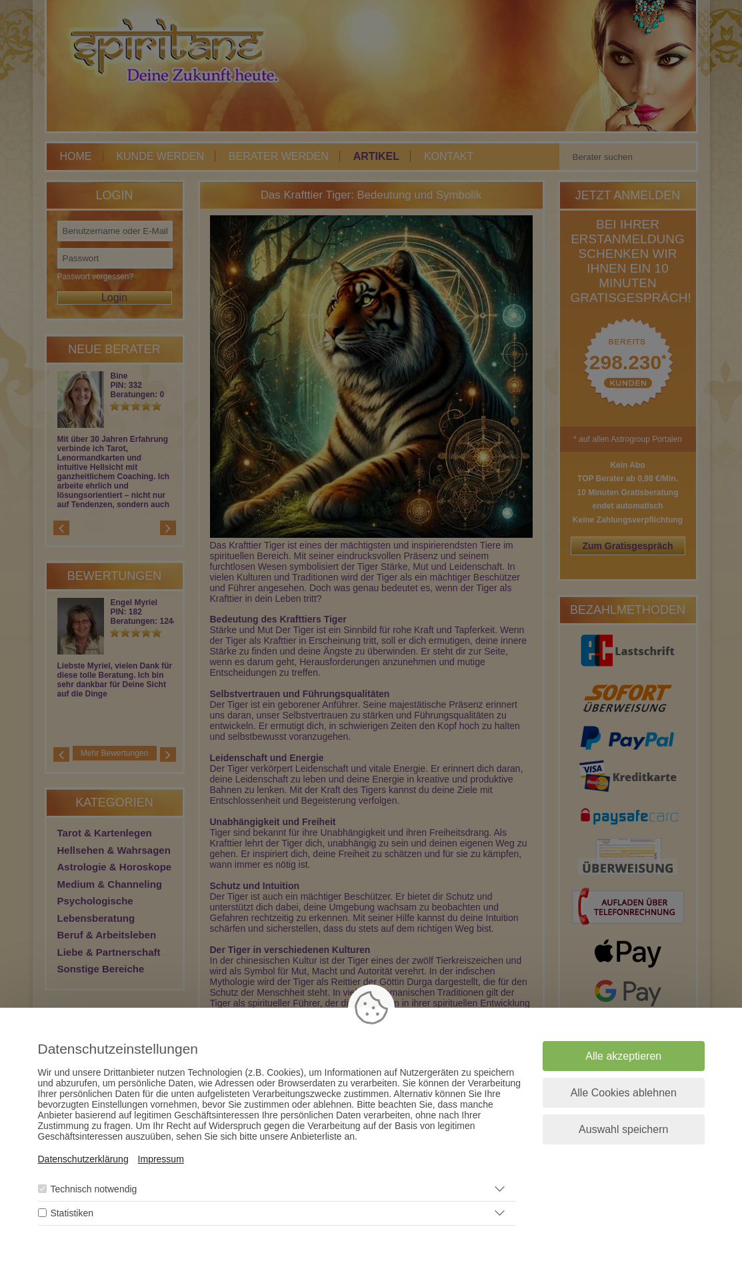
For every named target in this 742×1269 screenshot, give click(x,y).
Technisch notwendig (93, 1189)
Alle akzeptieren (623, 1056)
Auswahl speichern (623, 1129)
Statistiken (71, 1213)
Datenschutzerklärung (83, 1159)
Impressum (161, 1159)
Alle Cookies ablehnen (624, 1092)
